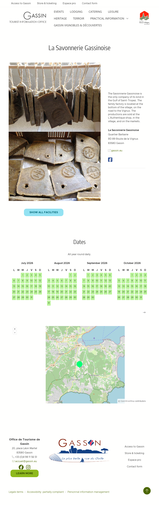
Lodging (76, 11)
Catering (95, 11)
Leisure (113, 11)
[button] (144, 312)
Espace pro (69, 3)
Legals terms (16, 492)
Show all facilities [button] (43, 212)
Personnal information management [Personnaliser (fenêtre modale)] (88, 492)
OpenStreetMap (127, 401)
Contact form (89, 3)
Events (59, 11)
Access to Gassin (21, 3)
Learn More (24, 473)
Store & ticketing (46, 3)
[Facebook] (21, 467)
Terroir (78, 18)
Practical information (109, 18)
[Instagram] (28, 467)
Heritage (60, 18)
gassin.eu (116, 150)
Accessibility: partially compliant (45, 492)
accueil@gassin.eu (24, 461)
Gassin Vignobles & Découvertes (78, 25)
